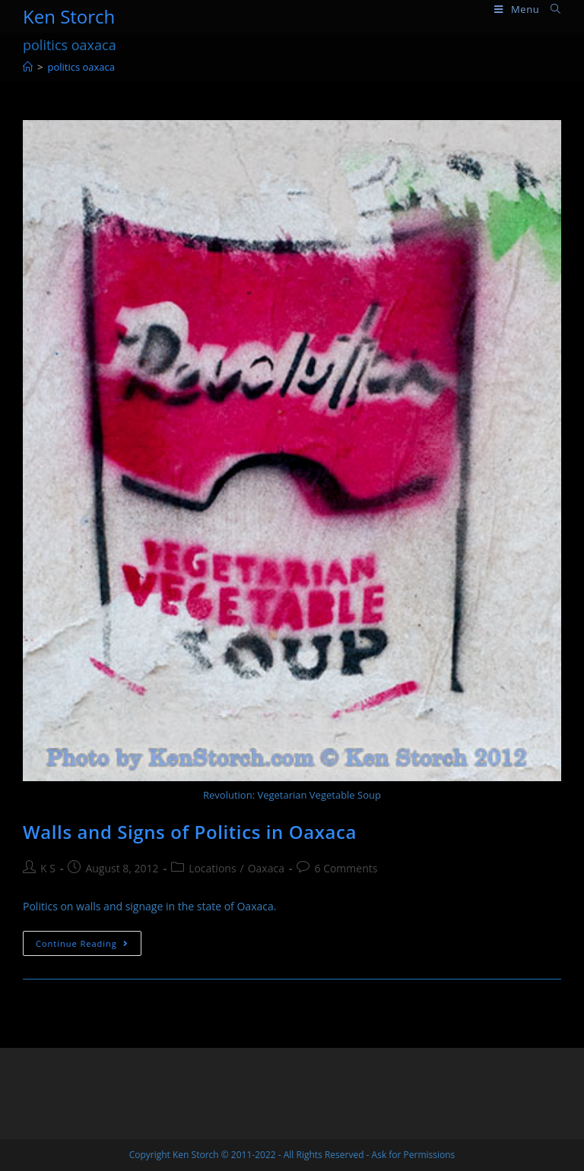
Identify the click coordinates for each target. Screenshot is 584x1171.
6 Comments (345, 868)
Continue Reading (88, 946)
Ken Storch (69, 16)
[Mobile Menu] (516, 9)
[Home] (28, 67)
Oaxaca (266, 868)
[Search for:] (550, 9)
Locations (212, 868)
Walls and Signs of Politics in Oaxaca (190, 831)
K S (48, 868)
